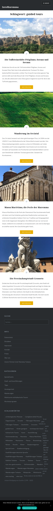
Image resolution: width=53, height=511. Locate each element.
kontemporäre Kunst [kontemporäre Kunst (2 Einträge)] (36, 429)
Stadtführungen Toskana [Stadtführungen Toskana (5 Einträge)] (34, 456)
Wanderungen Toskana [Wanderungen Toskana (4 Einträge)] (13, 472)
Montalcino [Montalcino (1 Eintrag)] (19, 440)
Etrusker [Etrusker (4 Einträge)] (20, 421)
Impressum (8, 345)
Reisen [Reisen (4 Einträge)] (8, 444)
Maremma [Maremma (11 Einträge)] (23, 436)
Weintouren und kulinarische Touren (16, 397)
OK (19, 508)
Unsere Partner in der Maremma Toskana (17, 362)
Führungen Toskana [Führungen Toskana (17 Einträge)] (12, 424)
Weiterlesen (26, 87)
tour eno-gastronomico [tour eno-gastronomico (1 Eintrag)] (13, 464)
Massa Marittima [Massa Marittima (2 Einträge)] (35, 436)
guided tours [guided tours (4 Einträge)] (10, 429)
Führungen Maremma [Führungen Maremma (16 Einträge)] (33, 421)
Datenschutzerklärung (29, 508)
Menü (47, 3)
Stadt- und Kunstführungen (13, 381)
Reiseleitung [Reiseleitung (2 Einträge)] (37, 440)
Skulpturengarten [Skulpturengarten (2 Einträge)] (33, 444)
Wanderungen (9, 393)
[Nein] (50, 506)
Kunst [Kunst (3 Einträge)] (23, 432)
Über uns (7, 358)
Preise (6, 354)
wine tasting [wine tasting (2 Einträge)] (10, 476)
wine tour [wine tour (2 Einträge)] (19, 476)
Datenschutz (8, 337)
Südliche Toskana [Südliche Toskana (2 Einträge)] (11, 460)
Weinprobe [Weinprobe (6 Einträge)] (27, 472)
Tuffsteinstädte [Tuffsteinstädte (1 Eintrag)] (29, 464)
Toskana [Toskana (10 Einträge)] (30, 460)
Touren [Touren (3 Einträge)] (38, 460)
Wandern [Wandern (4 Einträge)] (40, 464)
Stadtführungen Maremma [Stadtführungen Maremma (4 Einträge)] (14, 456)
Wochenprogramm (10, 401)
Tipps (6, 385)
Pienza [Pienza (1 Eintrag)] (28, 440)
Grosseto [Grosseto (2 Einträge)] (34, 424)
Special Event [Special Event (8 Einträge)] (10, 448)
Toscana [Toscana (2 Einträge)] (22, 460)
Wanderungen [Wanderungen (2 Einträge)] (10, 468)
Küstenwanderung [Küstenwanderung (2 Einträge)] (12, 436)
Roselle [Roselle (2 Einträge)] (15, 444)
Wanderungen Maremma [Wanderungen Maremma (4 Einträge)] (25, 468)
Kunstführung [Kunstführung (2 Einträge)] (32, 432)
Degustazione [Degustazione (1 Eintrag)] (10, 421)
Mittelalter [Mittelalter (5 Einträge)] (9, 440)
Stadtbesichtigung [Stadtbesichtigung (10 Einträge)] (23, 448)
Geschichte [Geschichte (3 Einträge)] (25, 424)
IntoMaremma (10, 6)
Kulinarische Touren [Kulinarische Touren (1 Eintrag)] (12, 432)
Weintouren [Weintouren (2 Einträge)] (37, 472)
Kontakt (7, 350)
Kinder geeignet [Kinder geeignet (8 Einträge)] (22, 429)
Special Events (9, 377)
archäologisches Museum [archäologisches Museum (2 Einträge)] (14, 417)
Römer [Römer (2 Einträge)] (22, 444)
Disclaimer (7, 341)
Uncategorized (9, 389)
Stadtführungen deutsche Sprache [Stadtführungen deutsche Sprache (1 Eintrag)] (17, 452)
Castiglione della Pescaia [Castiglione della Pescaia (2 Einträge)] (33, 417)
